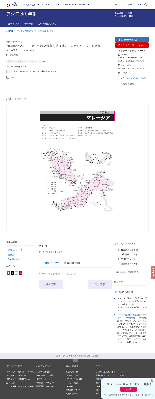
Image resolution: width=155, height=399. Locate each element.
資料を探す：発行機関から (18, 379)
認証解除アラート (129, 263)
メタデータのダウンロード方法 (132, 78)
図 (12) (11, 254)
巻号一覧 (28, 23)
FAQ (98, 386)
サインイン (120, 4)
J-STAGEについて (50, 4)
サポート (84, 4)
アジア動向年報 (27, 31)
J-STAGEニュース (74, 386)
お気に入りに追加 (129, 249)
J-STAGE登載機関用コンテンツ (109, 371)
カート (131, 4)
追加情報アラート (129, 254)
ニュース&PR (69, 4)
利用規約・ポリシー (45, 382)
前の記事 (51, 284)
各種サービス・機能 (45, 375)
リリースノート (73, 375)
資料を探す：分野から (16, 375)
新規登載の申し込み (45, 386)
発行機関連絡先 (126, 83)
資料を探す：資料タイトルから (20, 371)
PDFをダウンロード (131, 45)
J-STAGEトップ (12, 31)
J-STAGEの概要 (43, 371)
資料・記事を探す (30, 4)
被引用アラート (128, 258)
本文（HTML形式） (128, 39)
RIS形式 (124, 54)
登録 (128, 389)
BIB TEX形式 (126, 65)
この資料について (47, 23)
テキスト (125, 72)
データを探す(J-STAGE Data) (20, 386)
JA (139, 4)
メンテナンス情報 (74, 379)
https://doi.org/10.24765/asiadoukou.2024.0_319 (35, 71)
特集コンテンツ (73, 390)
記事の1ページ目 (15, 250)
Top (75, 360)
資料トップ (13, 23)
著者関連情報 (14, 259)
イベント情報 (72, 382)
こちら (150, 394)
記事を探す (11, 382)
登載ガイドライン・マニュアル (110, 375)
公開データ (41, 379)
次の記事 (100, 284)
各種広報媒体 (72, 393)
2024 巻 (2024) (41, 31)
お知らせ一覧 (72, 371)
